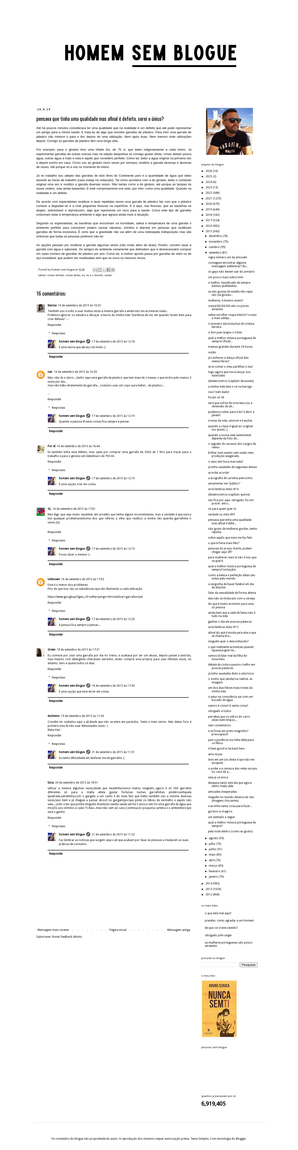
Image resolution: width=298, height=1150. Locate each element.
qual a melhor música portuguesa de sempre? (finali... (232, 339)
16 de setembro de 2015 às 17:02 (82, 579)
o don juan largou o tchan (225, 332)
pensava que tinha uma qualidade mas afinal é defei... (230, 521)
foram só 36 (216, 397)
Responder (54, 325)
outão (212, 352)
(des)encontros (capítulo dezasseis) (231, 381)
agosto (214, 838)
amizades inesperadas (222, 791)
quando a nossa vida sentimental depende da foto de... (229, 437)
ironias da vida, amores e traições (230, 420)
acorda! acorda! (218, 472)
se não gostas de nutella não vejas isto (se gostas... (230, 293)
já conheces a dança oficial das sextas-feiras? (228, 359)
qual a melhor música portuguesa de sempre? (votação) (232, 568)
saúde (108, 275)
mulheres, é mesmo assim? (225, 300)
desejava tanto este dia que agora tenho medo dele (230, 784)
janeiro (214, 876)
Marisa (52, 305)
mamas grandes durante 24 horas (230, 346)
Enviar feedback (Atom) (67, 936)
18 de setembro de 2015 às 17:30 (113, 685)
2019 (209, 209)
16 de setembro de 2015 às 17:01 (74, 508)
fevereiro (215, 871)
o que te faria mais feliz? (223, 543)
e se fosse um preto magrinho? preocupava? (228, 732)
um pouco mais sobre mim (225, 277)
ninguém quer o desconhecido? (228, 641)
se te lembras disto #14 (223, 489)
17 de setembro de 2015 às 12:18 (113, 341)
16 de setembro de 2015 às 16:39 (75, 371)
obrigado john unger (218, 935)
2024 (209, 182)
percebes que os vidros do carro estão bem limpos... (229, 718)
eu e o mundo (94, 275)
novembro (216, 241)
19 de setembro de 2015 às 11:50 (82, 716)
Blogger (241, 1138)
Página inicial (117, 930)
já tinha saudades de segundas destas (232, 467)
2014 (209, 883)
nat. (50, 371)
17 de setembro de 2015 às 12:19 (113, 416)
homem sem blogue (72, 341)
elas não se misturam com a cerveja (231, 598)
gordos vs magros (220, 811)
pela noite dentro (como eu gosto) (230, 831)
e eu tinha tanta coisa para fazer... (230, 806)
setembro (215, 252)
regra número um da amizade (227, 257)
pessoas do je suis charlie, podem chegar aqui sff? (230, 550)
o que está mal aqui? (218, 913)
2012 (209, 894)
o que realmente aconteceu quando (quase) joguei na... (231, 648)
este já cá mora (218, 777)
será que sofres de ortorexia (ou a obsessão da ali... (230, 404)
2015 (209, 231)
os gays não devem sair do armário (231, 271)
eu (83, 275)
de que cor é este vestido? (221, 927)
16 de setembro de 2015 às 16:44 (78, 446)
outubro (214, 247)
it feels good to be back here (226, 748)
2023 (209, 187)
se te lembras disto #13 (223, 627)
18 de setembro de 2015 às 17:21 (78, 649)
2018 (209, 215)
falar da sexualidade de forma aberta (232, 592)
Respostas (58, 333)
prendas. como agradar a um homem (229, 920)
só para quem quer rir (222, 508)
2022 (209, 192)
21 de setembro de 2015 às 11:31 (113, 752)
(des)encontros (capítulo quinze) (229, 494)
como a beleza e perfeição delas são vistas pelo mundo (231, 577)
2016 (209, 226)
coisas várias (72, 275)
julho (212, 843)
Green (51, 649)
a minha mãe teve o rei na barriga (230, 386)
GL (49, 508)
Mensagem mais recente (53, 930)
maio (212, 854)
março (213, 865)
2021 (209, 198)
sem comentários (219, 725)
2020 (209, 204)
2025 (209, 176)
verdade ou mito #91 (221, 514)
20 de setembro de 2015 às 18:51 (76, 782)
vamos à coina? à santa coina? (228, 705)
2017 (209, 220)
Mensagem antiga (178, 930)
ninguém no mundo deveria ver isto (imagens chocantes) (231, 799)
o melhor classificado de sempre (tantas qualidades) (229, 284)
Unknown (54, 579)
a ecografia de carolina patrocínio (230, 478)
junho (213, 849)
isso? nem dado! (218, 392)
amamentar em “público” (224, 483)
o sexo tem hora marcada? (225, 461)
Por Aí (51, 446)
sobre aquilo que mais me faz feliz (230, 537)
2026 (209, 171)
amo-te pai (215, 754)
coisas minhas (55, 275)
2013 (209, 889)
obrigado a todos (219, 711)
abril (212, 860)
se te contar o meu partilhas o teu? (230, 366)
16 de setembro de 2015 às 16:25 (79, 305)
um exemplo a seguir (221, 817)
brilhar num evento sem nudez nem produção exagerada (231, 454)
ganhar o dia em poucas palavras (230, 621)
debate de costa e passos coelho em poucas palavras (231, 666)
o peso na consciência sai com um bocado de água (230, 698)
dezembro (216, 236)
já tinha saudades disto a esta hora (231, 673)
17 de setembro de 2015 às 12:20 (113, 619)
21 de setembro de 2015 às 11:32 (113, 834)
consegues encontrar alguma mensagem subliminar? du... (228, 264)
